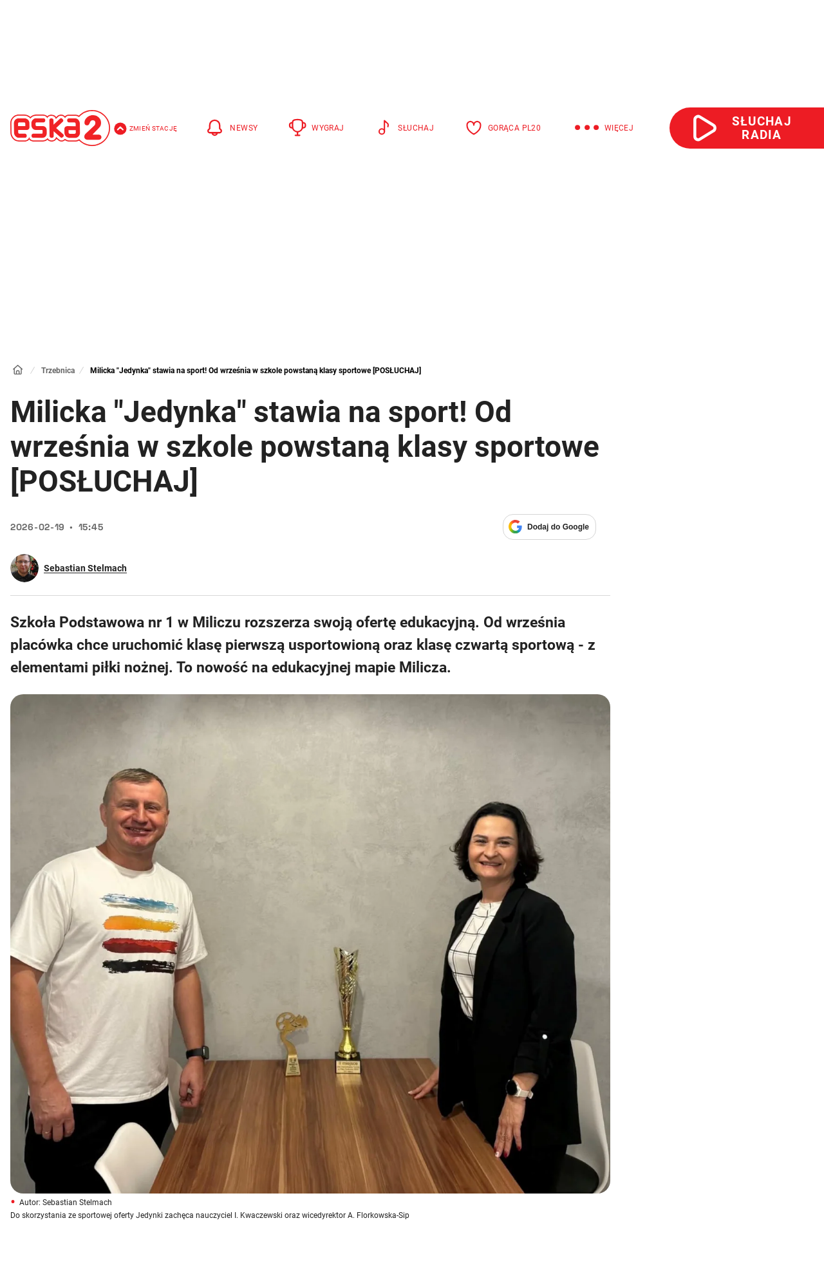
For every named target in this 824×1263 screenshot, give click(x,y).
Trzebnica (58, 370)
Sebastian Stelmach (85, 568)
